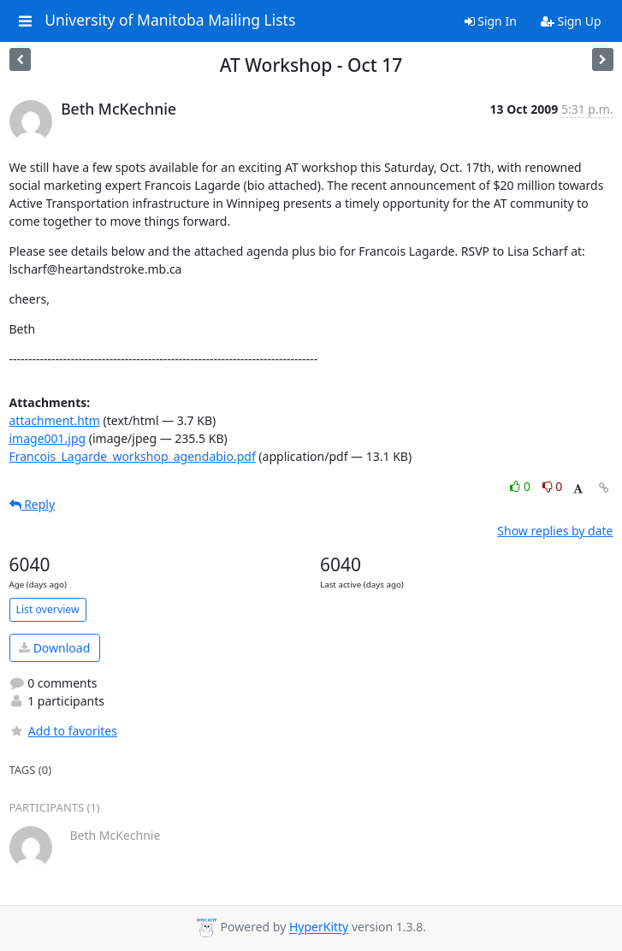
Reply (32, 504)
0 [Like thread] (521, 486)
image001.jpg (47, 438)
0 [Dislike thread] (552, 486)
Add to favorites (63, 731)
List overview (48, 609)
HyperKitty (318, 927)
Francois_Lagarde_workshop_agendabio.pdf (132, 456)
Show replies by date (555, 531)
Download (54, 648)
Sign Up (571, 21)
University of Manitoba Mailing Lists (169, 20)
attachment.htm (54, 420)
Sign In (491, 21)
